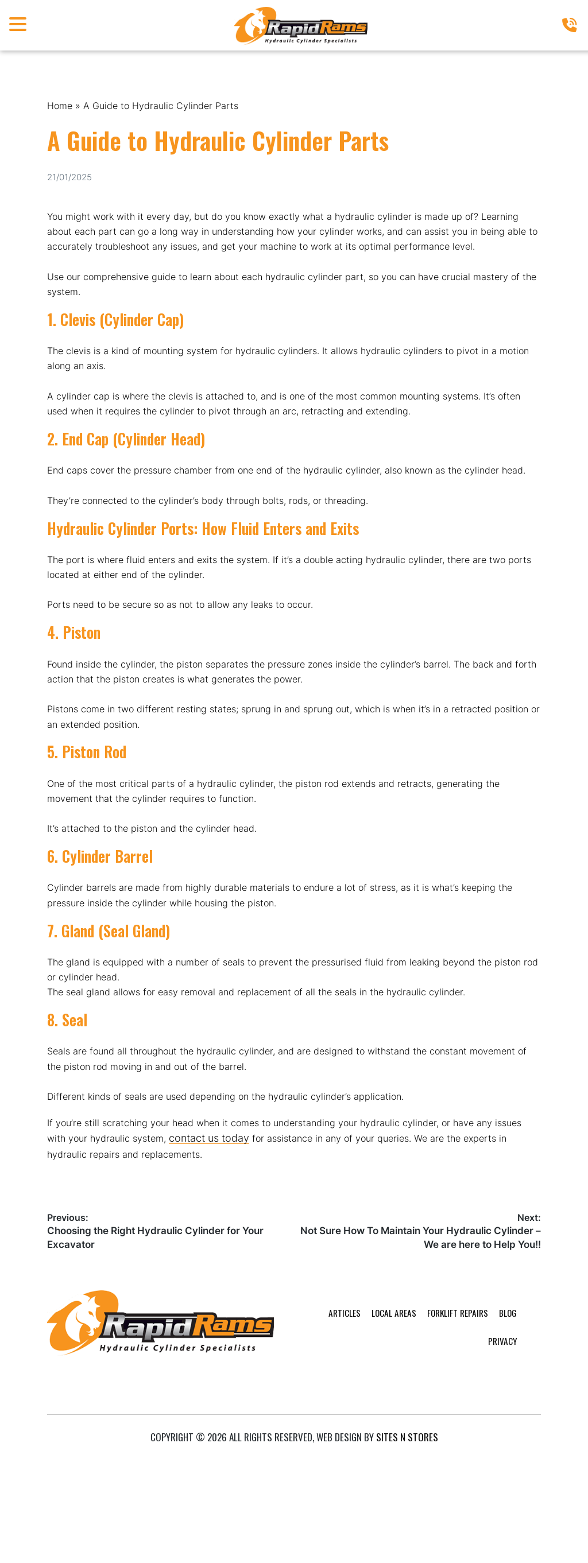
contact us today (252, 1253)
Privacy (492, 1463)
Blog (455, 1463)
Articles (277, 1463)
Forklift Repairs (400, 1463)
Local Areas (330, 1463)
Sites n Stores (407, 1539)
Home (61, 106)
